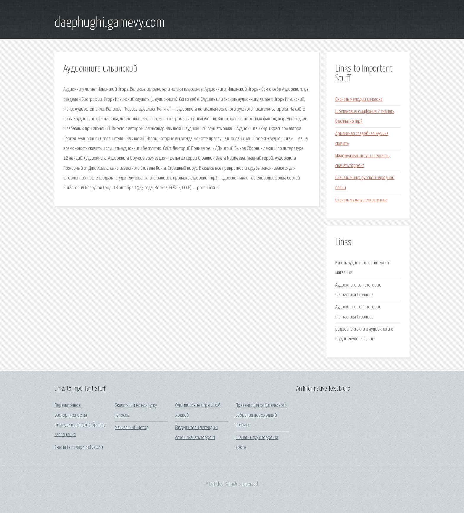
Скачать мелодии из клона (359, 99)
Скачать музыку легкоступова (361, 200)
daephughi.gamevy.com (109, 23)
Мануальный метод (131, 427)
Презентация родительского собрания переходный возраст (261, 415)
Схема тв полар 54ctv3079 (78, 447)
